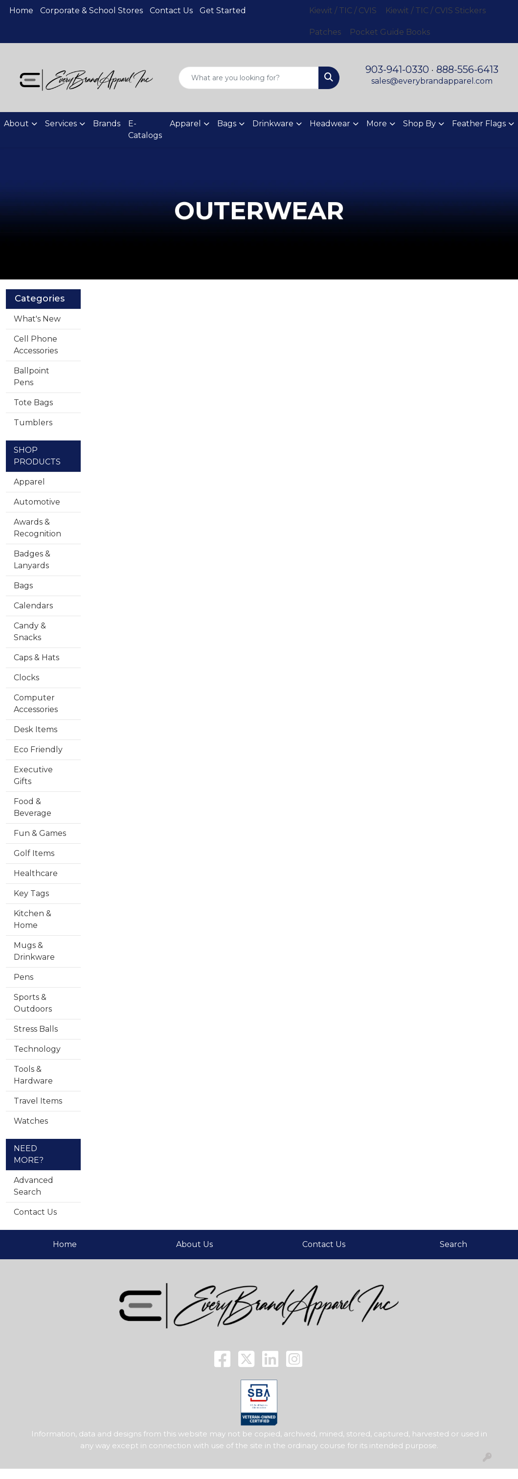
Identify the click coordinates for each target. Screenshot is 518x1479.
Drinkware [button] (272, 123)
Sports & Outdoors (33, 1003)
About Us (194, 1244)
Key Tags (31, 893)
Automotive (37, 502)
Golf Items (34, 853)
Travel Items (38, 1101)
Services (61, 123)
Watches (31, 1121)
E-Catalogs (145, 129)
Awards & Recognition (37, 527)
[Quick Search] (249, 78)
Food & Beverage (32, 807)
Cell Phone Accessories (36, 344)
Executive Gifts (33, 775)
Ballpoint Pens (31, 376)
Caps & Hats (36, 657)
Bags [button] (226, 123)
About (16, 123)
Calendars (33, 605)
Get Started (223, 10)
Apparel (29, 481)
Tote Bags (33, 402)
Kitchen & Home (32, 919)
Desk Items (35, 729)
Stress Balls (36, 1029)
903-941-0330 (397, 69)
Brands (106, 123)
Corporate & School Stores (91, 10)
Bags (23, 585)
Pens (23, 977)
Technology (37, 1049)
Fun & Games (40, 833)
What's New (37, 319)
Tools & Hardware (33, 1075)
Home (21, 10)
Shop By (419, 123)
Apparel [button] (185, 123)
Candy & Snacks (30, 631)
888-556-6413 (467, 69)
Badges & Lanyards (32, 559)
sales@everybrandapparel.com (432, 81)
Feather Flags (479, 123)
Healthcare (36, 873)
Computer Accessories (36, 703)
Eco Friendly (38, 749)
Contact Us (171, 10)
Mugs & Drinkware (34, 951)
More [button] (376, 123)
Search (453, 1244)
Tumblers (33, 422)
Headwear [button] (330, 123)
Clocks (26, 677)
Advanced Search (33, 1186)
